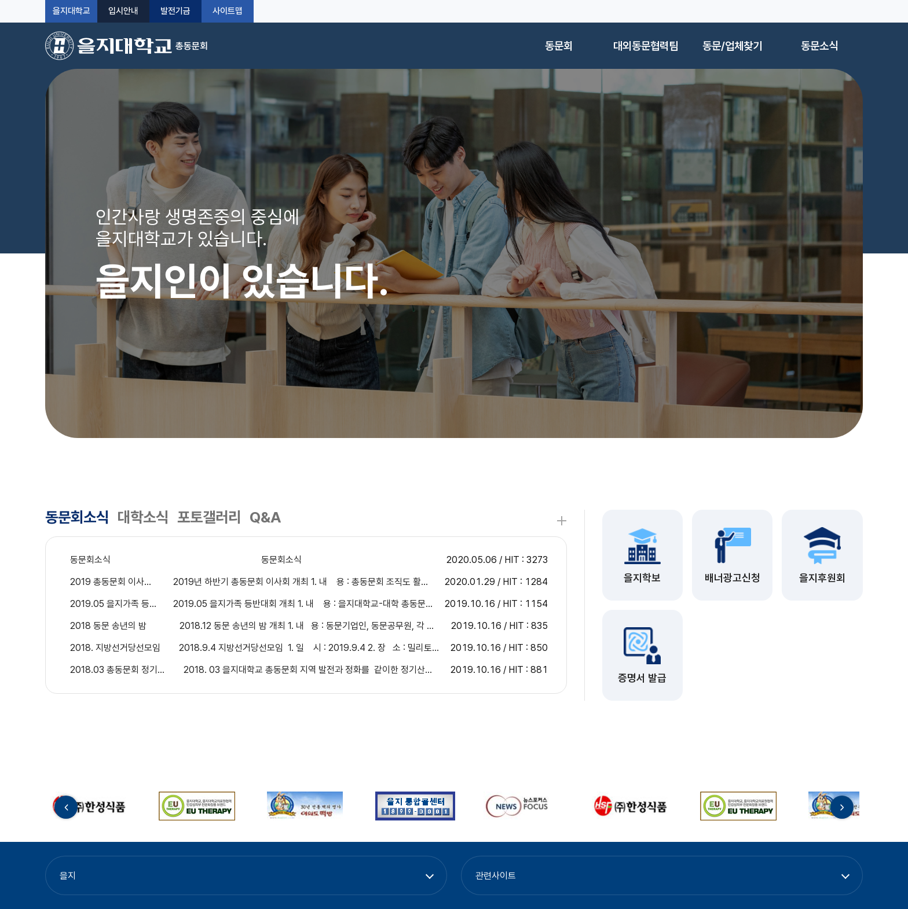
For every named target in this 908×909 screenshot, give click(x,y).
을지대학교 (71, 11)
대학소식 (143, 517)
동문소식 (819, 46)
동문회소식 (77, 517)
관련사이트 (495, 875)
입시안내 (123, 11)
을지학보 (642, 578)
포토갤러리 (209, 517)
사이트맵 (228, 11)
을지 (68, 875)
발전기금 (175, 11)
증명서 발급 (642, 678)
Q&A (265, 517)
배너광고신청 (732, 578)
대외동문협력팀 (645, 46)
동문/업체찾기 (732, 46)
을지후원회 (822, 578)
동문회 (559, 46)
